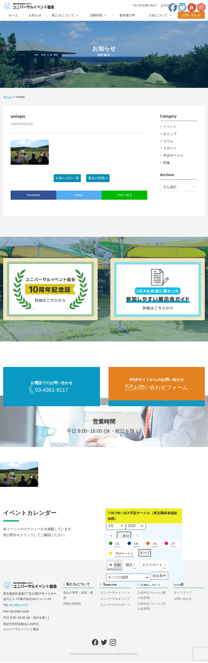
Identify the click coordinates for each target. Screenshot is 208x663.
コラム (168, 141)
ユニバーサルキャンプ (115, 599)
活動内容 (96, 15)
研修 (166, 162)
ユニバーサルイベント (115, 593)
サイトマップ (183, 593)
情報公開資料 (72, 604)
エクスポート (154, 565)
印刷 (114, 566)
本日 (124, 537)
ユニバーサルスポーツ (115, 605)
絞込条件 (159, 577)
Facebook (33, 195)
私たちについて (63, 15)
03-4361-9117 (19, 606)
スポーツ (170, 148)
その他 (178, 585)
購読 (131, 565)
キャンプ (170, 134)
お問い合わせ (191, 15)
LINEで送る (124, 195)
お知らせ (35, 15)
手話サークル (173, 155)
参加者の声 (127, 15)
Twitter (78, 195)
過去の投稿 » (98, 178)
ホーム (13, 15)
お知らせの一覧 (67, 178)
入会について (158, 15)
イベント (170, 126)
